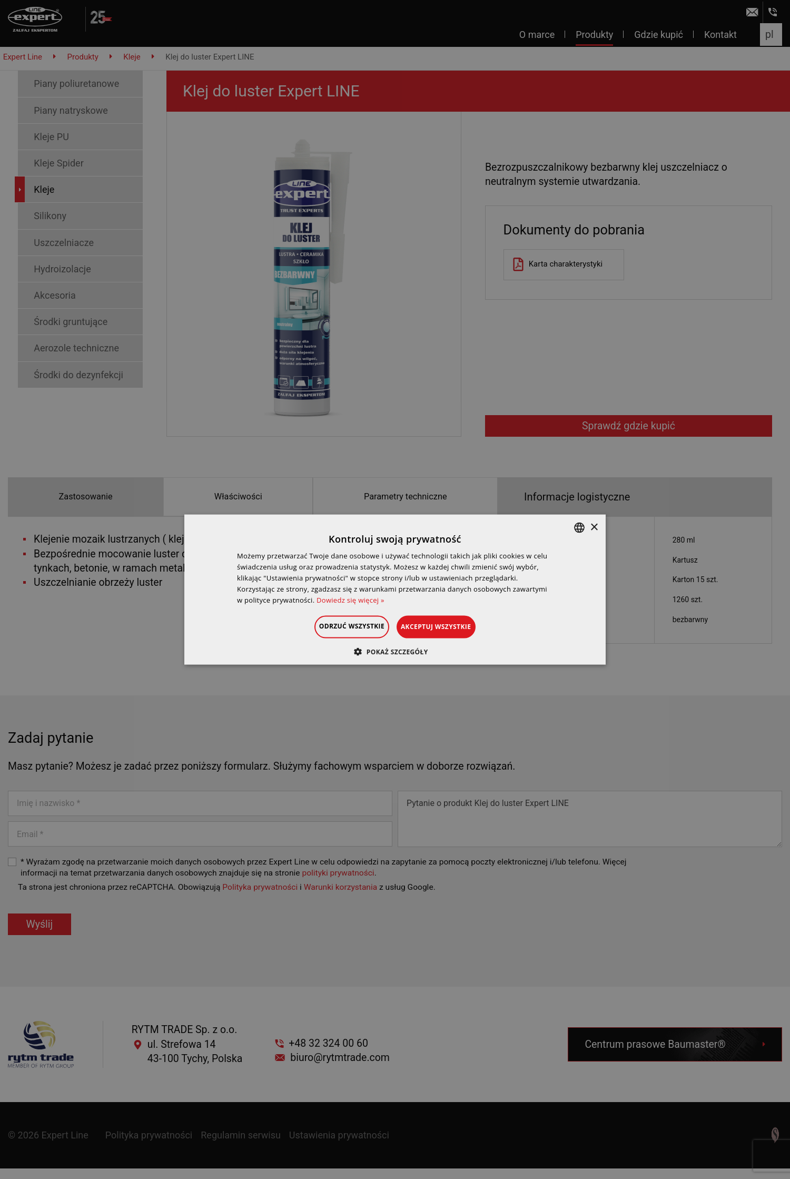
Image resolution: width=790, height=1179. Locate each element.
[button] (395, 651)
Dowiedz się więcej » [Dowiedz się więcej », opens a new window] (350, 599)
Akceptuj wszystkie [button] (448, 626)
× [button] (594, 527)
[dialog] (395, 589)
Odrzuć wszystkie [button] (339, 626)
